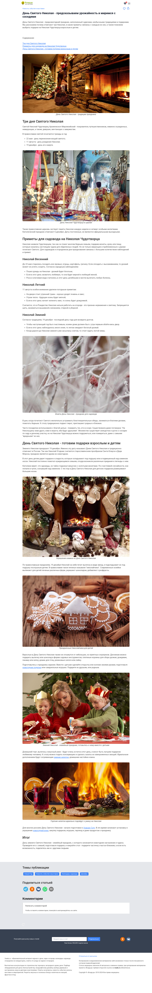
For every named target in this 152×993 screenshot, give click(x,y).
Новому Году (89, 828)
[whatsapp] (45, 889)
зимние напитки (61, 757)
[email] (51, 889)
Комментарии (32, 898)
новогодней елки (40, 830)
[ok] (32, 889)
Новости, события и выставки (33, 8)
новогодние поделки (31, 667)
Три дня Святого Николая (34, 43)
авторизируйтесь (64, 910)
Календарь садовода (69, 874)
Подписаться (94, 939)
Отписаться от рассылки (88, 956)
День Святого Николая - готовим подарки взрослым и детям (50, 49)
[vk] (38, 889)
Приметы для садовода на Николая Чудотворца (44, 46)
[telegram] (25, 889)
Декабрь (84, 874)
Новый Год (28, 874)
